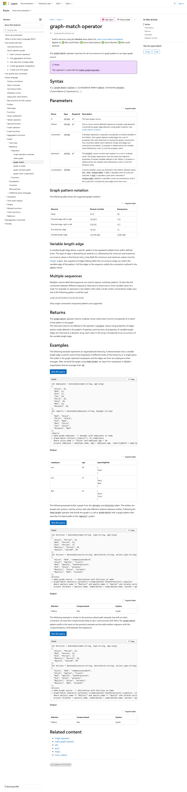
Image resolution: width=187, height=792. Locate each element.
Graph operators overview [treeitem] (24, 154)
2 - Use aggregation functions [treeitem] (19, 58)
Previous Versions (24, 784)
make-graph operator (89, 70)
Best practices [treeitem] (14, 189)
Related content (151, 38)
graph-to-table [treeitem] (19, 166)
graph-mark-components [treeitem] (24, 173)
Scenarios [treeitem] (13, 185)
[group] (93, 413)
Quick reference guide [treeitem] (16, 50)
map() (57, 751)
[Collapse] (40, 19)
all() (56, 744)
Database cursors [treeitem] (14, 93)
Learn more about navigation (110, 39)
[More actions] (135, 19)
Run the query (58, 371)
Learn (52, 19)
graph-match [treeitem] (19, 162)
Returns (148, 31)
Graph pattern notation (91, 129)
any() (57, 748)
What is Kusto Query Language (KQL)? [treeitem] (20, 39)
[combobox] (23, 25)
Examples (148, 34)
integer (53, 260)
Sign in (181, 3)
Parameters (149, 27)
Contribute (46, 784)
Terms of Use (95, 784)
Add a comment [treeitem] (13, 85)
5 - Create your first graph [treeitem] (17, 69)
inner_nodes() (61, 755)
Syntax (147, 24)
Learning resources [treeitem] (14, 46)
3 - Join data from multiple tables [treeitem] (20, 62)
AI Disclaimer (8, 784)
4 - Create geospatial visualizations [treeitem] (21, 66)
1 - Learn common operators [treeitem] (18, 54)
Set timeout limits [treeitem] (14, 89)
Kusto (59, 19)
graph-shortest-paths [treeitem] (22, 170)
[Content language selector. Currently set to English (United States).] (15, 778)
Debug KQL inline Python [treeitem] (17, 96)
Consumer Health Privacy (75, 784)
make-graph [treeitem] (18, 158)
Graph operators (62, 738)
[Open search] (174, 3)
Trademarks (107, 784)
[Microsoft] (4, 3)
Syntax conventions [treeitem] (15, 81)
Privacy (57, 784)
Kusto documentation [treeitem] (13, 35)
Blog (35, 784)
